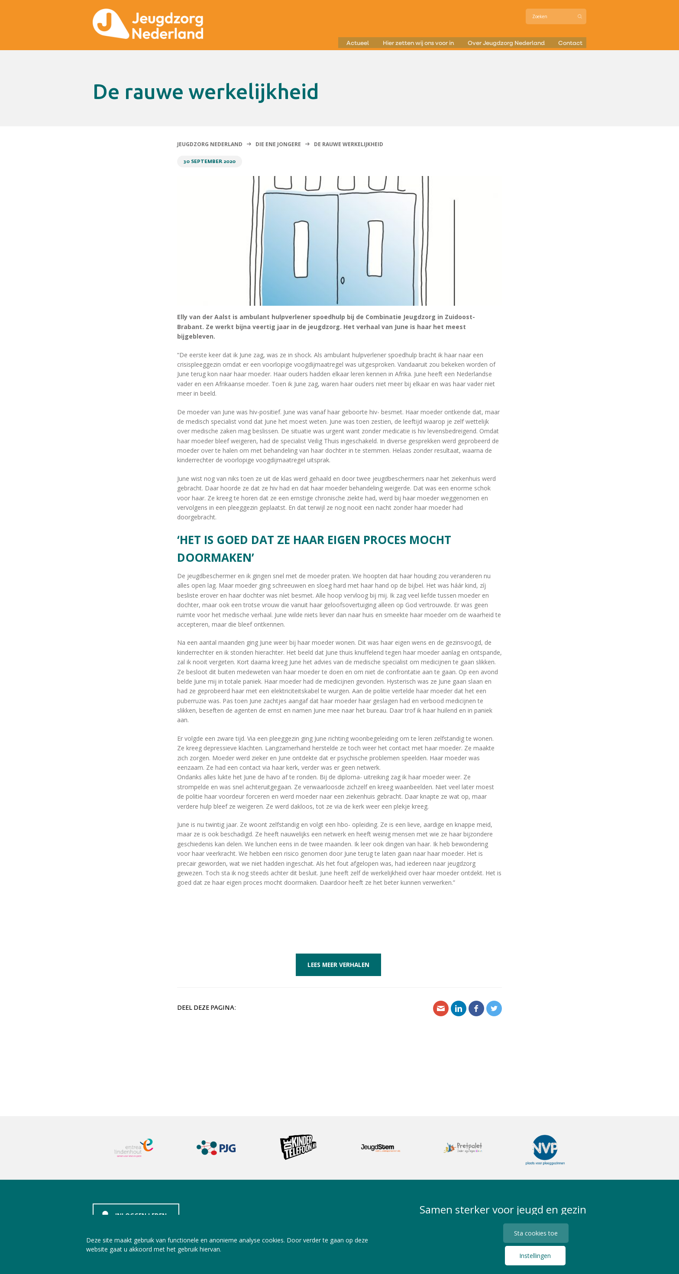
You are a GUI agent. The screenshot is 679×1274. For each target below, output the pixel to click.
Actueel (327, 40)
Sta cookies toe (537, 1232)
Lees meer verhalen (338, 964)
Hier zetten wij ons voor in (397, 40)
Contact (571, 40)
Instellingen (534, 1256)
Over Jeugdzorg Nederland (499, 40)
